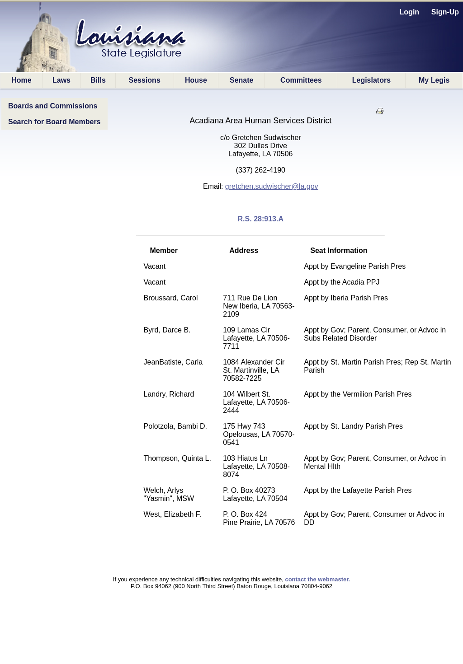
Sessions (145, 80)
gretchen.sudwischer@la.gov (271, 186)
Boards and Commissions (52, 106)
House (196, 80)
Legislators (371, 80)
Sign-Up (445, 12)
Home (21, 80)
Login (410, 12)
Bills (98, 80)
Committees (301, 80)
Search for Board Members (54, 122)
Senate (241, 80)
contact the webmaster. (317, 579)
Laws (61, 80)
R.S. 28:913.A (260, 219)
